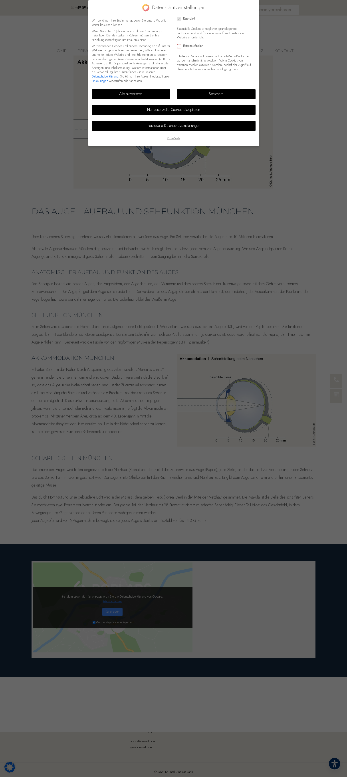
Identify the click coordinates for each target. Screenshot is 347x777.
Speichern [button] (216, 94)
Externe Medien (191, 46)
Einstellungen (100, 81)
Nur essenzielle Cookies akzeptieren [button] (173, 110)
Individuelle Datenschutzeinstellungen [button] (173, 126)
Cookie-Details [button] (173, 138)
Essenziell (187, 19)
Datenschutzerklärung (105, 76)
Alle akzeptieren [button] (131, 94)
